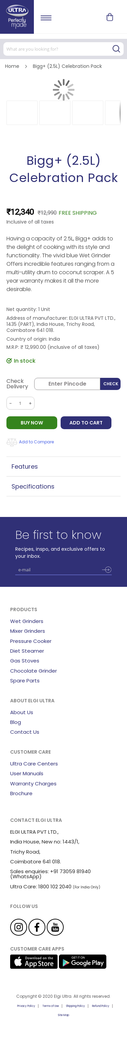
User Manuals (26, 773)
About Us (21, 712)
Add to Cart (86, 422)
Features (25, 466)
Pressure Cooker (30, 641)
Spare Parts (25, 680)
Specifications (33, 486)
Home (12, 66)
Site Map (63, 1015)
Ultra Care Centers (34, 763)
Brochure (21, 793)
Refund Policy (100, 1006)
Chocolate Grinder (33, 670)
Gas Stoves (24, 660)
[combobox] (63, 49)
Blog (15, 722)
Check (110, 384)
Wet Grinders (26, 621)
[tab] (63, 466)
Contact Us (24, 731)
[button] (22, 113)
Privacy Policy (26, 1006)
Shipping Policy (75, 1006)
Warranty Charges (33, 783)
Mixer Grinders (27, 630)
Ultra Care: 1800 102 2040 (40, 886)
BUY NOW (32, 422)
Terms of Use (50, 1006)
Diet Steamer (27, 650)
